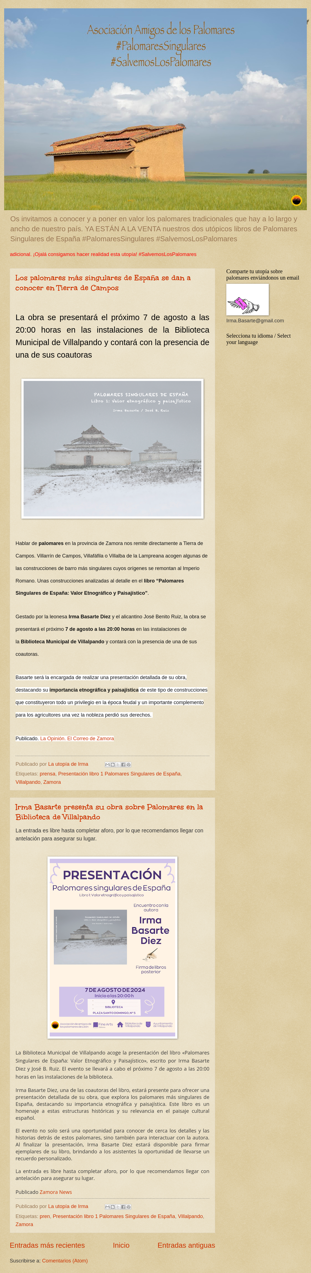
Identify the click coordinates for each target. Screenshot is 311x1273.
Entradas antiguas (186, 1245)
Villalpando (28, 782)
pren (45, 1216)
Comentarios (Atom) (65, 1261)
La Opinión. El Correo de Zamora (77, 738)
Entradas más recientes (47, 1245)
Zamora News (56, 1192)
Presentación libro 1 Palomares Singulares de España (119, 774)
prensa (47, 774)
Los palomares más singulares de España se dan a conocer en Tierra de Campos (103, 283)
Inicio (121, 1245)
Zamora (52, 782)
